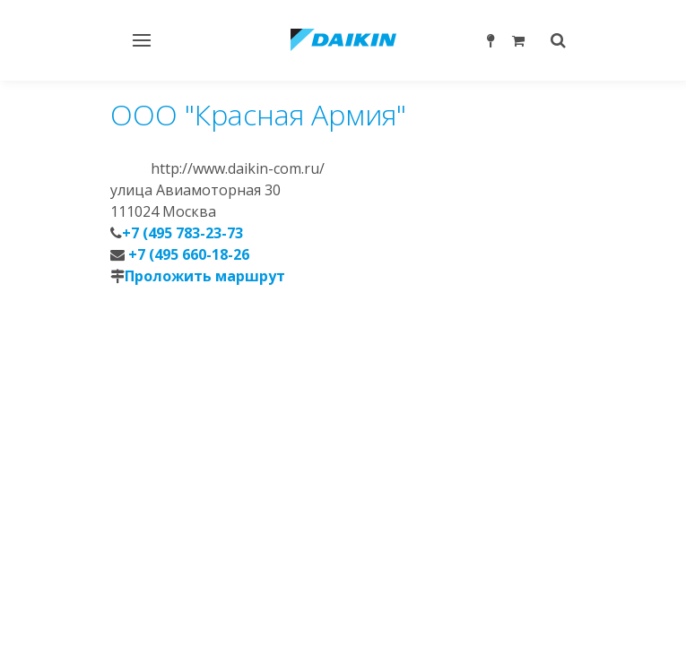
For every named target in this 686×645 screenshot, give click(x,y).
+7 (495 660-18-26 (187, 254)
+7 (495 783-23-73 (182, 233)
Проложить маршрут (205, 276)
